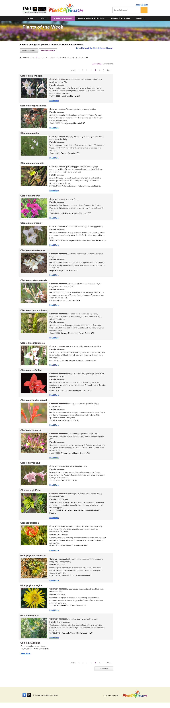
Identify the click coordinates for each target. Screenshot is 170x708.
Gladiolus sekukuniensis (33, 282)
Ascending (96, 64)
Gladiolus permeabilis (32, 164)
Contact (140, 18)
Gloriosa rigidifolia (30, 494)
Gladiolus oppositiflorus (33, 106)
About (44, 18)
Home (30, 18)
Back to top (104, 675)
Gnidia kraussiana (30, 648)
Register (145, 5)
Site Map (115, 695)
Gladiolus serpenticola (32, 345)
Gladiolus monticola (31, 75)
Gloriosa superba (29, 527)
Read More (53, 101)
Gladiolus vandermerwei (33, 403)
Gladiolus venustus (30, 434)
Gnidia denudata (29, 621)
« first (73, 70)
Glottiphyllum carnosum (33, 560)
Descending (108, 64)
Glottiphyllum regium (31, 590)
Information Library (120, 18)
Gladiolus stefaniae (30, 373)
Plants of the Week (63, 18)
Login (138, 5)
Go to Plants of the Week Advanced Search (94, 50)
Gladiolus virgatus (30, 466)
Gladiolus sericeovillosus (33, 312)
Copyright (107, 695)
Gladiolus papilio (29, 133)
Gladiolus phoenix (29, 197)
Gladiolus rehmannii (31, 224)
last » (109, 70)
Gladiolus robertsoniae (32, 252)
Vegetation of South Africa (91, 18)
